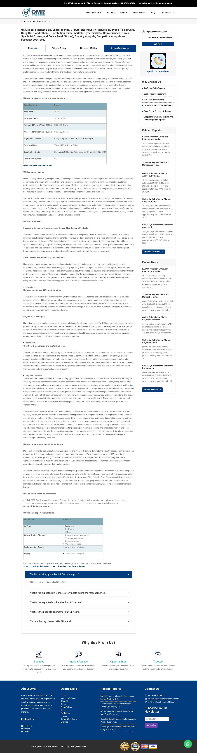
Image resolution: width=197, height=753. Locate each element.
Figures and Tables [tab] (88, 48)
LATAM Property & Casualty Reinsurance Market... (155, 138)
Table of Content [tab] (59, 48)
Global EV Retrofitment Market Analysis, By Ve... (156, 200)
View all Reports (153, 251)
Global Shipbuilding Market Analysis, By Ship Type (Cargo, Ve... (116, 712)
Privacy (64, 716)
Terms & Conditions (69, 719)
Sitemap (64, 722)
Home (25, 21)
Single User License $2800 (156, 32)
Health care (36, 21)
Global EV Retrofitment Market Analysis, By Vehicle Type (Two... (118, 720)
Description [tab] (33, 48)
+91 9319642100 (127, 3)
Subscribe (151, 725)
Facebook (26, 726)
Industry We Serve (93, 12)
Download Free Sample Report (71, 566)
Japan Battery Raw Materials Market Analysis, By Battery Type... (115, 705)
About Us (111, 12)
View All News (152, 389)
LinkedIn (25, 729)
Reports (123, 12)
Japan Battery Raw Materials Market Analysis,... (155, 163)
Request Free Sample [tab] (120, 48)
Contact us (166, 12)
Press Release (139, 12)
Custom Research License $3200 (159, 37)
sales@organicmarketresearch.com (155, 3)
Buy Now (158, 44)
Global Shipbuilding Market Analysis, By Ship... (154, 174)
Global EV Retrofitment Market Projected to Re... (156, 341)
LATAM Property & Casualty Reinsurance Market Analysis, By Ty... (117, 697)
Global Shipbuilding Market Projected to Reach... (154, 318)
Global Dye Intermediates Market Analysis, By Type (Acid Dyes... (117, 728)
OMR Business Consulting (58, 746)
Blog (153, 12)
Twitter (25, 732)
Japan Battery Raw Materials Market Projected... (155, 295)
